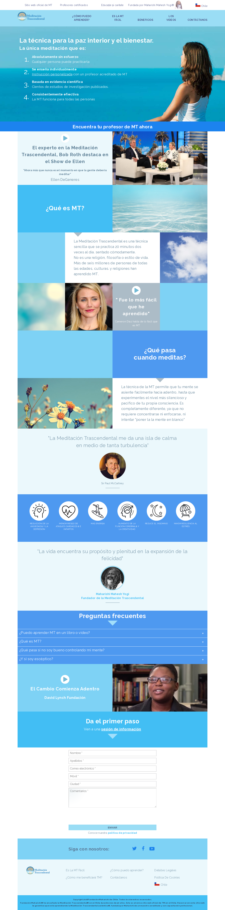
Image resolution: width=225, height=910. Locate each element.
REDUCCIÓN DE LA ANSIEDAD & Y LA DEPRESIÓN (39, 526)
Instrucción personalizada (52, 74)
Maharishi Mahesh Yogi (112, 594)
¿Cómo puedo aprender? (127, 870)
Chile (204, 6)
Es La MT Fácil (75, 870)
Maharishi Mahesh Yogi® (159, 5)
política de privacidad (122, 832)
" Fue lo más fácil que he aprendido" (136, 306)
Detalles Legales (165, 870)
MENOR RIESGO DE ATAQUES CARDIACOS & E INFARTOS (68, 526)
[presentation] (95, 816)
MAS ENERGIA (98, 523)
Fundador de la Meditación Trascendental (112, 598)
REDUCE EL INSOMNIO (156, 523)
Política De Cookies (167, 877)
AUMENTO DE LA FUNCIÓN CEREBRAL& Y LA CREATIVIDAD (127, 526)
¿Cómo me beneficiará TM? (84, 877)
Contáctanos (118, 877)
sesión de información (121, 729)
